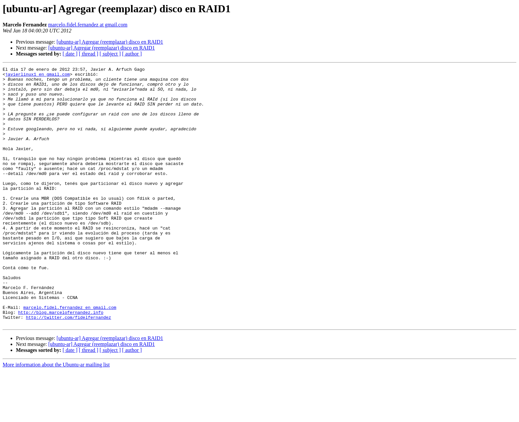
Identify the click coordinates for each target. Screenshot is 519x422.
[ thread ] (88, 54)
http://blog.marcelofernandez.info (60, 362)
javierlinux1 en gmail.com (37, 76)
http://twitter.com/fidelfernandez (68, 368)
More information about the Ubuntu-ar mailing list (56, 416)
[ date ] (70, 54)
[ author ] (132, 54)
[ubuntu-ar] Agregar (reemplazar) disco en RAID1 (110, 42)
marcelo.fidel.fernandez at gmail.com (87, 24)
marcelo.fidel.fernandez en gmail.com (69, 356)
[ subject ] (110, 54)
